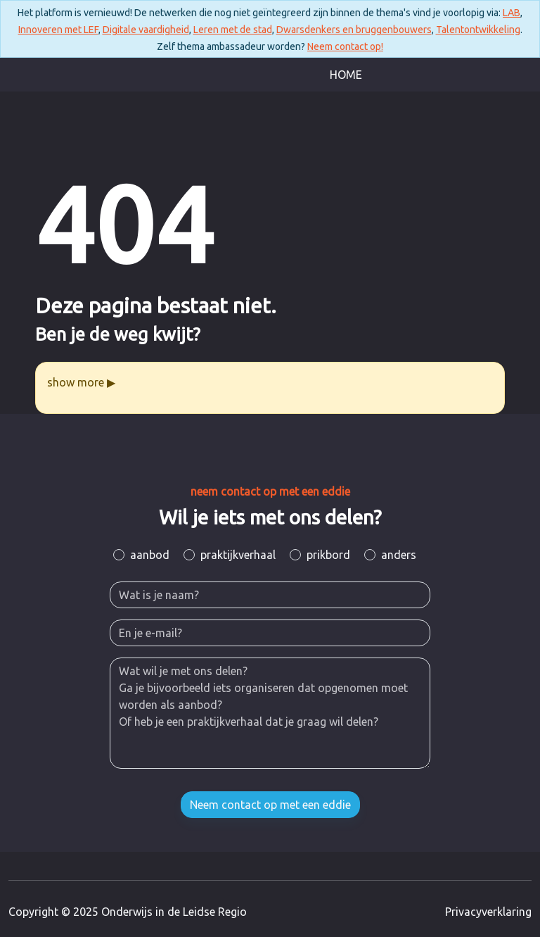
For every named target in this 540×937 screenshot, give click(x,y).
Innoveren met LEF (58, 29)
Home (346, 74)
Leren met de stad (232, 29)
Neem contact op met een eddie (270, 804)
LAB (511, 12)
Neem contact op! (345, 46)
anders (398, 554)
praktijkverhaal (238, 554)
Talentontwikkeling (478, 29)
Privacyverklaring (488, 911)
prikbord (328, 554)
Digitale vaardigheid (146, 29)
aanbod (149, 554)
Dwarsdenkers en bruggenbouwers (354, 29)
